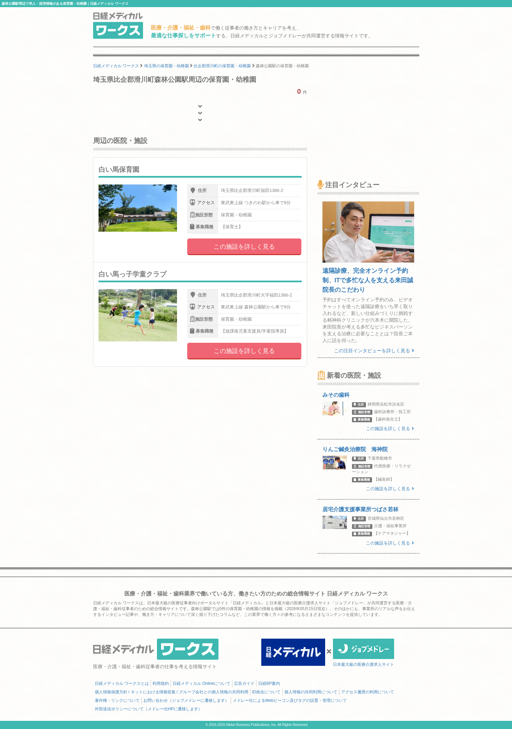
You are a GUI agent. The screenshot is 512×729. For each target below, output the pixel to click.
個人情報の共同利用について (310, 692)
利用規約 (161, 683)
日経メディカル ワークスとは (122, 683)
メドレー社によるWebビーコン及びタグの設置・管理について (290, 700)
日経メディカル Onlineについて (201, 683)
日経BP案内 (269, 683)
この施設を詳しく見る (244, 246)
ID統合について (266, 692)
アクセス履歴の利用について (367, 692)
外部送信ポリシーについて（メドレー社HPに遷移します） (148, 709)
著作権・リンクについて (117, 700)
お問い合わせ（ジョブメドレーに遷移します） (186, 700)
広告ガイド (244, 683)
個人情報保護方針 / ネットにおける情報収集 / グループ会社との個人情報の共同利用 (171, 692)
